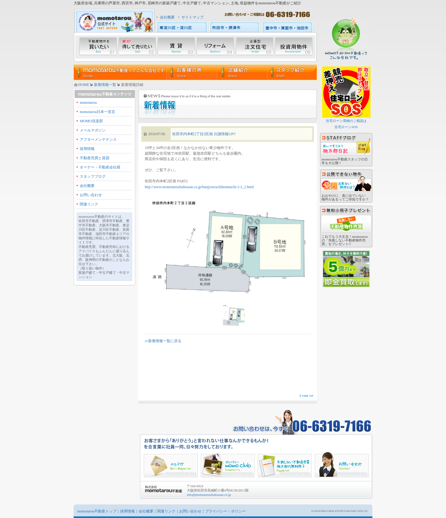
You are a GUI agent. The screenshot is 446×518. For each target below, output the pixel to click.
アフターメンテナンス (98, 139)
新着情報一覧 (105, 85)
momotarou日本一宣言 (97, 112)
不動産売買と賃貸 (94, 158)
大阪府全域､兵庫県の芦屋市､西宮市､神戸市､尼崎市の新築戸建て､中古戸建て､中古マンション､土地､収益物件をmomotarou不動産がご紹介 (187, 3)
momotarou (88, 102)
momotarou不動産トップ (96, 511)
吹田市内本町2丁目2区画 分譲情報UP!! (204, 134)
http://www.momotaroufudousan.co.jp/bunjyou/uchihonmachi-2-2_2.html (199, 187)
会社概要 (167, 17)
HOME (83, 85)
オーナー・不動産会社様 (100, 167)
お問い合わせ (91, 195)
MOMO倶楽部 (91, 121)
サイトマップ (192, 17)
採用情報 (87, 149)
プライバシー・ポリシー (225, 511)
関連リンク (89, 204)
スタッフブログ (93, 176)
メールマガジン (93, 130)
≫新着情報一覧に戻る (162, 341)
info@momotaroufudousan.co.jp (209, 494)
